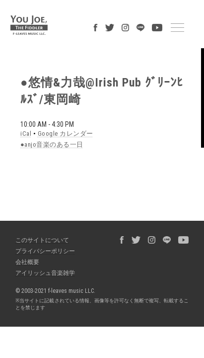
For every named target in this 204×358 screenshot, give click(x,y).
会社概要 (22, 219)
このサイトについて (37, 197)
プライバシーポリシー (40, 208)
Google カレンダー (52, 97)
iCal (18, 97)
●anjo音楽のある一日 (42, 107)
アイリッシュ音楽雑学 (40, 230)
